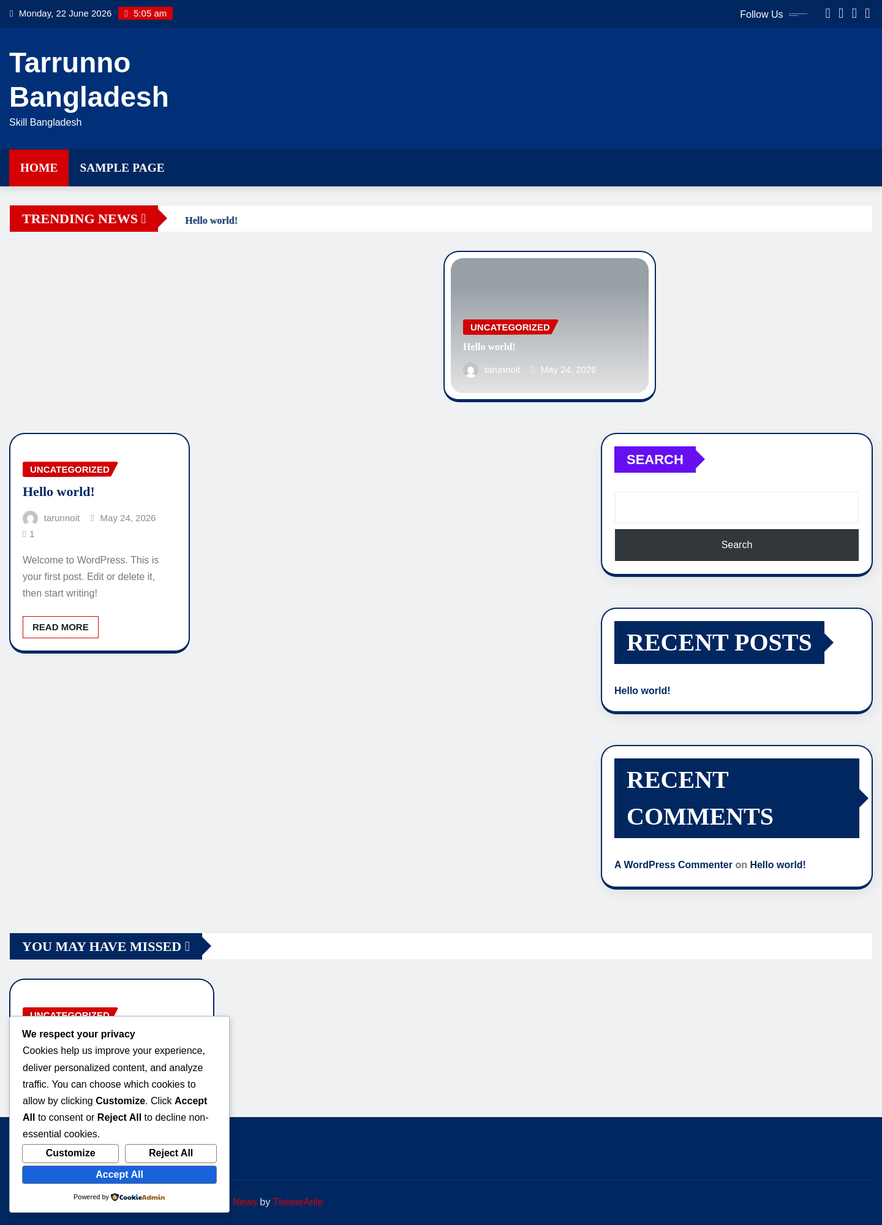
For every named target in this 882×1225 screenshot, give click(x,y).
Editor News (231, 1202)
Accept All (119, 1174)
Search (655, 459)
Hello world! (489, 347)
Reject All (171, 1153)
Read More (60, 627)
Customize (71, 1153)
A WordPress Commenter (673, 865)
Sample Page (122, 167)
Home (39, 167)
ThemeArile (298, 1202)
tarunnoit (502, 369)
